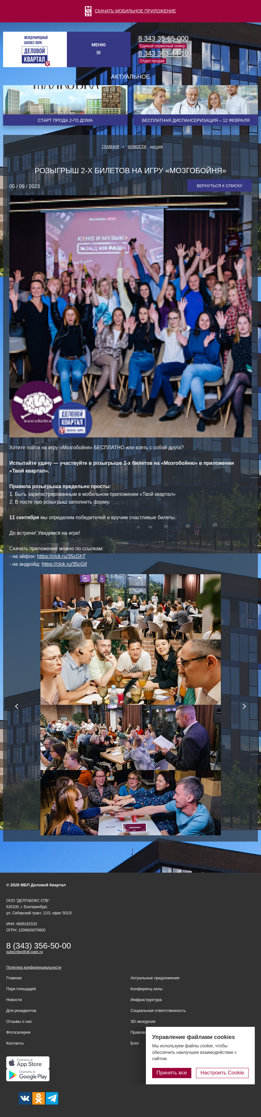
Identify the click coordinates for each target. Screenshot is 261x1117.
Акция (156, 147)
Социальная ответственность (158, 1010)
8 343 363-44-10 (163, 53)
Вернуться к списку (219, 185)
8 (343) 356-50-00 (38, 946)
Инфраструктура (146, 999)
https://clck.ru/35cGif (64, 564)
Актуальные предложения (155, 978)
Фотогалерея (18, 1032)
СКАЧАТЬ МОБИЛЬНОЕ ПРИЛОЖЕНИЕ (130, 10)
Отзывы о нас (19, 1021)
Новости (137, 147)
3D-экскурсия (143, 1021)
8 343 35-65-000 (163, 38)
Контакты (15, 1043)
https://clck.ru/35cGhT (61, 556)
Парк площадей (21, 988)
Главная (110, 147)
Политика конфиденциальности (33, 967)
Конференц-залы (147, 988)
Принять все (171, 1073)
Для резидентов (21, 1010)
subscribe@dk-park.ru (24, 952)
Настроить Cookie (222, 1073)
